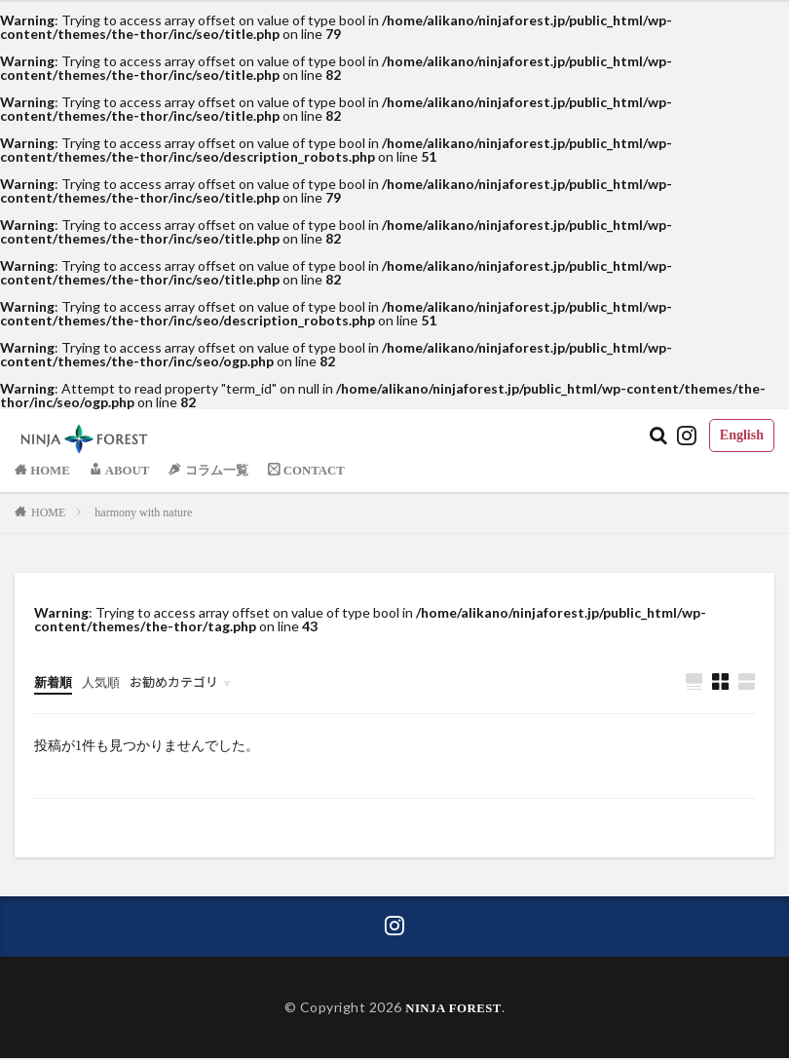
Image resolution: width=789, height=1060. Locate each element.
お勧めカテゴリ (183, 681)
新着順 (54, 682)
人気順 (105, 682)
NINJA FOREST (454, 1009)
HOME (48, 512)
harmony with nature (143, 512)
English (742, 435)
